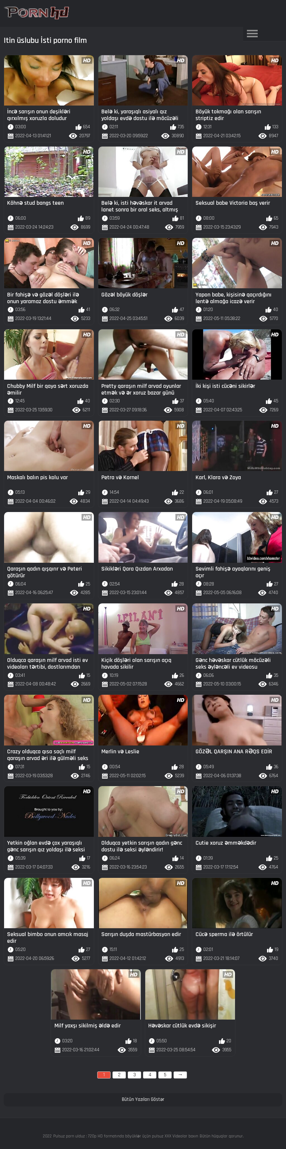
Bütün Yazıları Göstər (143, 1099)
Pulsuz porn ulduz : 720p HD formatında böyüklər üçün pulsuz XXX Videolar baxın (125, 1136)
